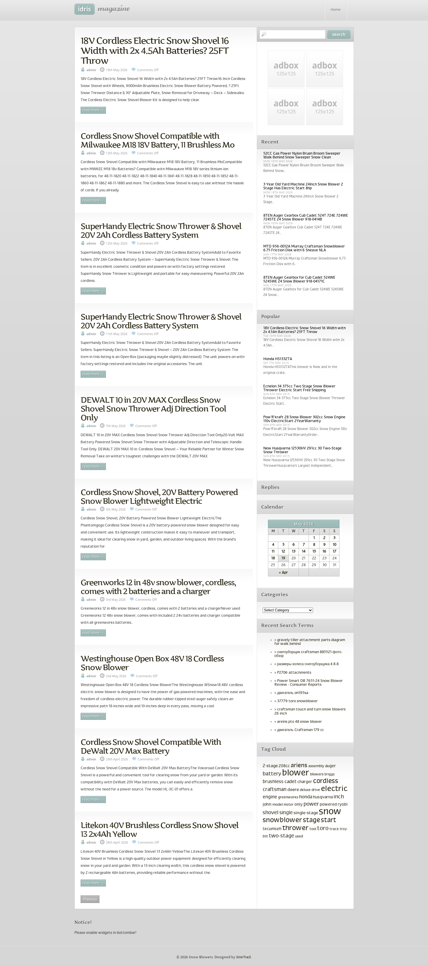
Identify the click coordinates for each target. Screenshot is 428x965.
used (299, 836)
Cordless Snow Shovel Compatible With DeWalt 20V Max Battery (151, 746)
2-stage (270, 766)
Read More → (93, 110)
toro (323, 828)
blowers (317, 774)
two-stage (281, 836)
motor (289, 804)
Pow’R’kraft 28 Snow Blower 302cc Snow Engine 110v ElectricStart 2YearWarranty (304, 419)
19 (283, 558)
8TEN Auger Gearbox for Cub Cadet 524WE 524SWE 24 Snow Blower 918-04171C (299, 279)
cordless (325, 781)
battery (272, 774)
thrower (295, 828)
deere (293, 790)
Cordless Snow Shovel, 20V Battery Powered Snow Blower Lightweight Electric (159, 496)
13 (293, 551)
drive (316, 790)
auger (330, 766)
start (328, 820)
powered (328, 805)
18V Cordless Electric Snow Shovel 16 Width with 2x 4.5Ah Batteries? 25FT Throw (155, 50)
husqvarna (323, 797)
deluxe (305, 790)
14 (303, 551)
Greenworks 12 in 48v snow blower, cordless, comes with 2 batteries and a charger (158, 586)
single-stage (306, 813)
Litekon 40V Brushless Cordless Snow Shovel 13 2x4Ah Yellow (159, 829)
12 (283, 551)
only (298, 805)
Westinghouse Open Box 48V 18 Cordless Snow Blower (152, 662)
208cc (284, 766)
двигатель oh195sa (292, 693)
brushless (273, 782)
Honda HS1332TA (277, 359)
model (277, 805)
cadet (290, 782)
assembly (316, 766)
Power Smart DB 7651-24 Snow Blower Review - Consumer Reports (308, 683)
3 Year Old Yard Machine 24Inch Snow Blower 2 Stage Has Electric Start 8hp (303, 186)
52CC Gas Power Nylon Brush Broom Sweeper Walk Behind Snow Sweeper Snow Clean (301, 155)
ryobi (343, 805)
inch (339, 797)
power (311, 804)
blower (295, 773)
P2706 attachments (294, 673)
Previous (90, 899)
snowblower (282, 820)
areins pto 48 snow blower (299, 722)
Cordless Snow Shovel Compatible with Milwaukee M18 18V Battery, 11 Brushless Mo (157, 140)
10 (334, 545)
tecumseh (272, 829)
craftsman (275, 789)
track (334, 829)
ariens (299, 765)
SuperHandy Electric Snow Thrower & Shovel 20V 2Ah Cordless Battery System (161, 230)
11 (273, 551)
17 (334, 551)
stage (311, 820)
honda (305, 797)
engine (270, 797)
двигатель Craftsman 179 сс (300, 730)
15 (314, 551)
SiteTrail (243, 957)
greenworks (288, 797)
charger (304, 782)
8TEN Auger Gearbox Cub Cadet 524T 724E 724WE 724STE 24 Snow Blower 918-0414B (305, 217)
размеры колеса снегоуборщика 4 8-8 (308, 664)
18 (273, 558)
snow (330, 811)
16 (324, 551)
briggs (329, 774)
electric (334, 789)
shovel (271, 812)
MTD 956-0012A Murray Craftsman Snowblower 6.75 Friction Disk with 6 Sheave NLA (304, 248)
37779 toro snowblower (297, 701)
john (267, 804)
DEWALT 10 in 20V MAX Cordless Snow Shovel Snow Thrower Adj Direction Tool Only (153, 408)
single (286, 813)
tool (312, 829)
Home (336, 10)
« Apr (283, 573)
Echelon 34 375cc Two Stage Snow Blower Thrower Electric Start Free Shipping (299, 388)
